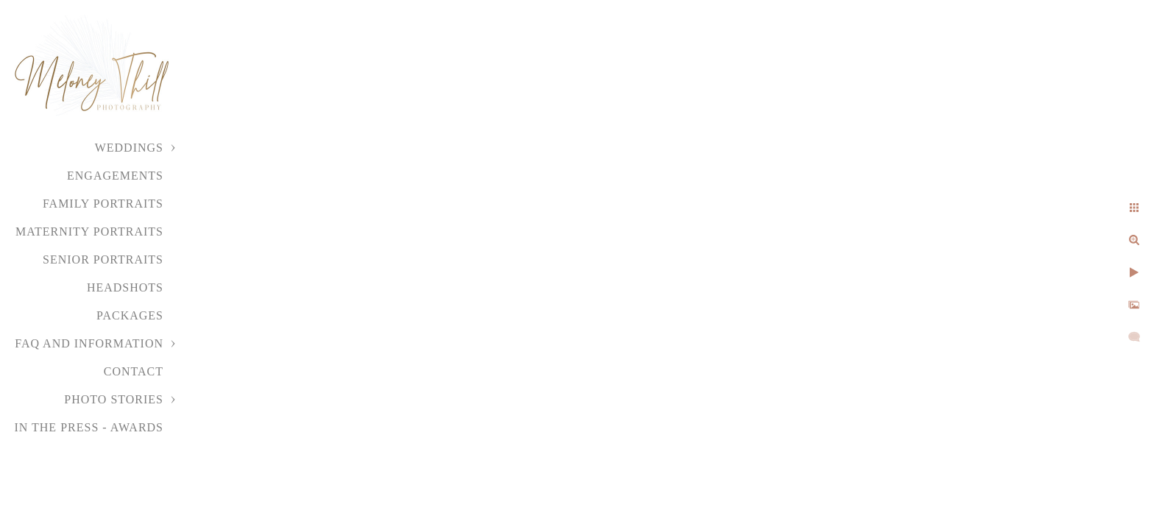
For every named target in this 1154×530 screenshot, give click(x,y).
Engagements (115, 175)
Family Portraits (103, 203)
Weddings (129, 147)
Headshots (125, 287)
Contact (133, 371)
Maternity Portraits (89, 231)
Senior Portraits (103, 259)
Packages (129, 315)
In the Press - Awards (88, 427)
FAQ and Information (89, 343)
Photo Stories (113, 399)
